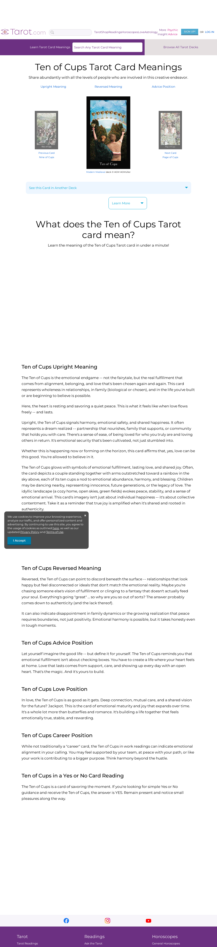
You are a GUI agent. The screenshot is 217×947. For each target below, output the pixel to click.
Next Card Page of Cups (170, 153)
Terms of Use (54, 532)
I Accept (19, 540)
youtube (148, 920)
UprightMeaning (53, 87)
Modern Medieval (95, 172)
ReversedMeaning (108, 87)
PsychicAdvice (172, 32)
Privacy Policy (29, 532)
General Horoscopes (166, 943)
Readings (115, 32)
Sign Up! (189, 31)
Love (141, 32)
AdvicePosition (163, 87)
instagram (107, 920)
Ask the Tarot (93, 943)
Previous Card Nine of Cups (46, 153)
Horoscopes (130, 32)
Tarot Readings (27, 943)
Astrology (151, 32)
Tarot (97, 32)
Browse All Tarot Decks (180, 47)
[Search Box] (70, 32)
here (56, 528)
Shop (104, 32)
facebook (66, 920)
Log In (209, 31)
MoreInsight (162, 32)
